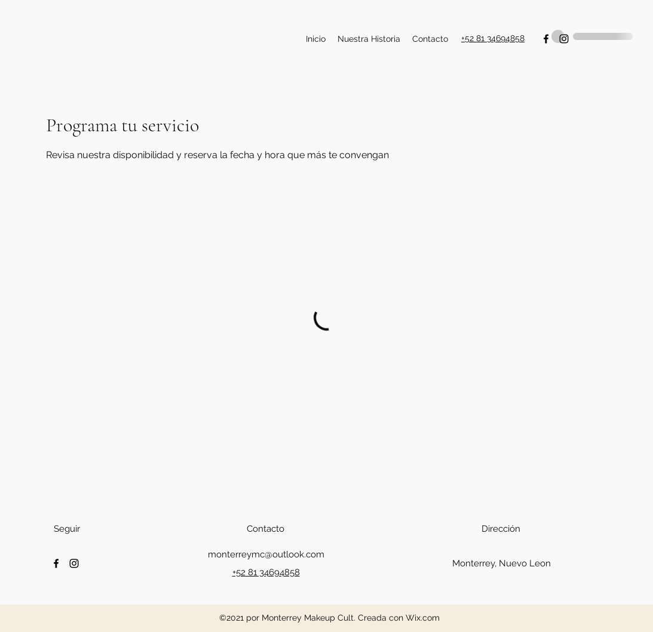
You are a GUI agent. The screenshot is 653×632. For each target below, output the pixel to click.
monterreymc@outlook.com (266, 554)
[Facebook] (56, 563)
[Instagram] (74, 563)
